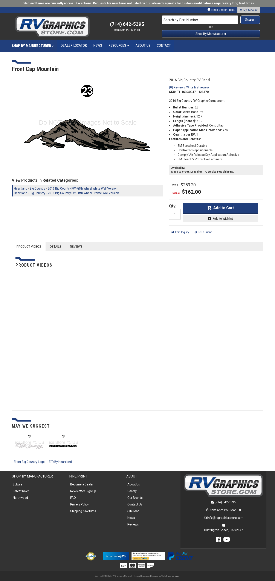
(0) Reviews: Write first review (189, 87)
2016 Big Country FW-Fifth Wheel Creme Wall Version (83, 193)
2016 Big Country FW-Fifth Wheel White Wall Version (83, 188)
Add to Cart (223, 208)
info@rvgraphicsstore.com (225, 517)
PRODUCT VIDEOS (29, 246)
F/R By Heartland (60, 462)
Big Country (37, 188)
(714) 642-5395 (225, 502)
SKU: (172, 92)
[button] (211, 19)
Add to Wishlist (223, 218)
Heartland (20, 188)
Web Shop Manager (170, 576)
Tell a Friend (205, 232)
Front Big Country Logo (29, 462)
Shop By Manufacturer (211, 34)
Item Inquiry (182, 232)
